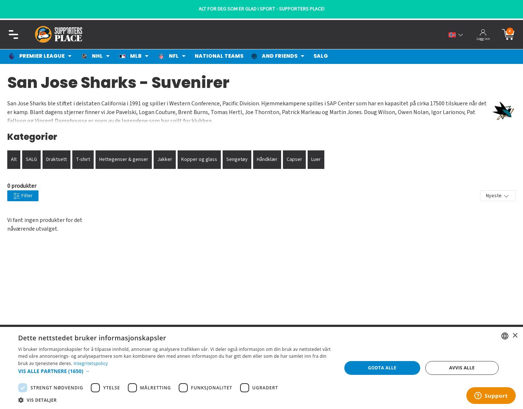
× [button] (515, 336)
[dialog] (261, 368)
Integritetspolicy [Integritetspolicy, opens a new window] (90, 363)
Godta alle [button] (382, 368)
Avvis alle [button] (462, 368)
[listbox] (504, 336)
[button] (175, 371)
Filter (23, 196)
